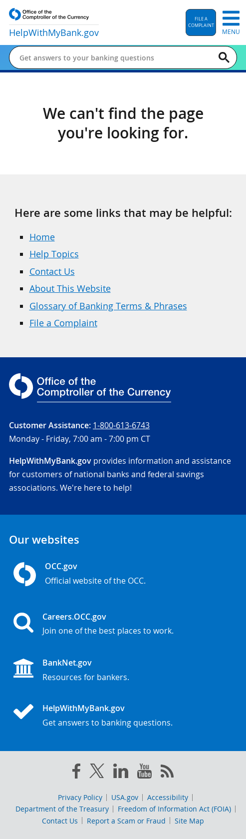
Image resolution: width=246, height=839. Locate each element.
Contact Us (52, 271)
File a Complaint (63, 323)
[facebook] (76, 773)
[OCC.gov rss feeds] (167, 773)
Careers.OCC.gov (74, 616)
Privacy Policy (80, 797)
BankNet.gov (67, 662)
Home (42, 237)
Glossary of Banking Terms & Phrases (108, 306)
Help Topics (54, 254)
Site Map (189, 821)
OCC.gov (61, 566)
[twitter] (96, 773)
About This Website (70, 288)
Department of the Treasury (62, 809)
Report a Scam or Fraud (126, 821)
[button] (201, 22)
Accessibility (167, 797)
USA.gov (124, 797)
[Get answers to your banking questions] (106, 57)
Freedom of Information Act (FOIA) (174, 809)
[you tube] (144, 773)
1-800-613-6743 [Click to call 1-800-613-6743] (121, 425)
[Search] (224, 57)
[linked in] (120, 773)
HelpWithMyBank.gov (83, 708)
